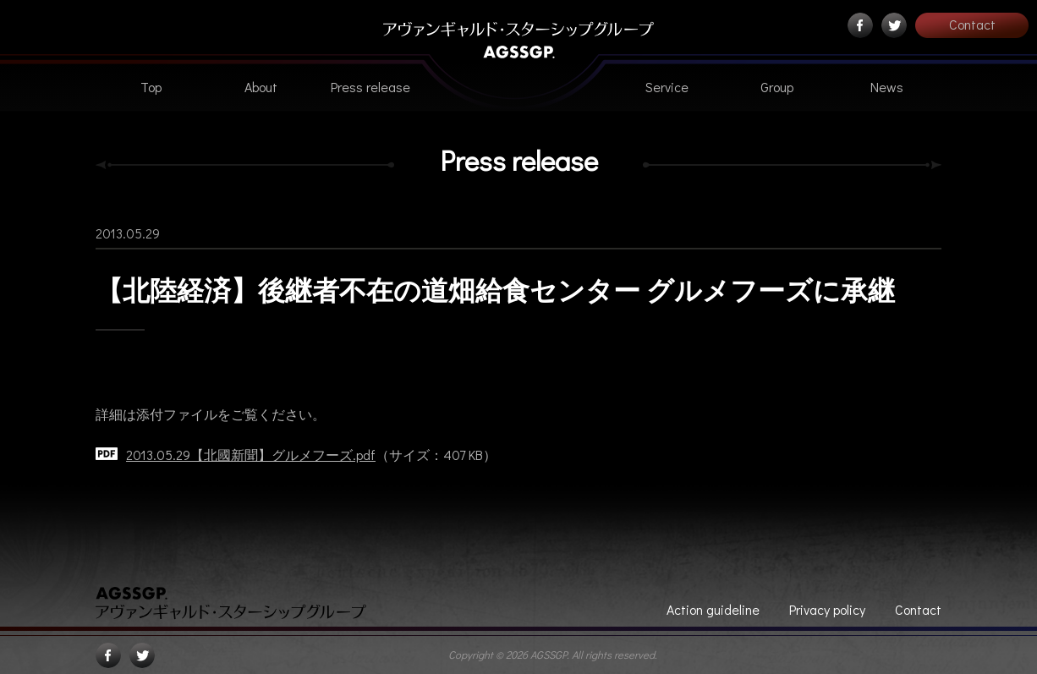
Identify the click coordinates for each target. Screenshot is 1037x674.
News (886, 87)
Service (667, 87)
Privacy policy (827, 609)
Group (776, 87)
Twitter (894, 25)
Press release (370, 87)
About (260, 87)
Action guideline (713, 609)
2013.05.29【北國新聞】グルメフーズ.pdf (251, 454)
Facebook (860, 25)
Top (151, 87)
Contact (972, 24)
